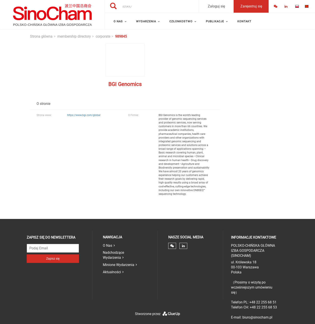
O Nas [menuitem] (118, 21)
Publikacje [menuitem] (215, 21)
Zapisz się (53, 258)
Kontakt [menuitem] (244, 21)
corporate (103, 36)
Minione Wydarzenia (118, 265)
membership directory (74, 36)
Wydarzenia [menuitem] (146, 21)
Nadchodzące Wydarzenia (113, 255)
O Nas (107, 245)
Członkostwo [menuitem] (180, 21)
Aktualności (112, 272)
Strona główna (41, 36)
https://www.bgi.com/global (83, 115)
